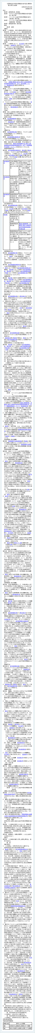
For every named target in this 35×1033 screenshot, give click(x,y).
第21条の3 (23, 296)
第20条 (10, 724)
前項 (6, 268)
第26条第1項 (18, 463)
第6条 (13, 436)
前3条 (9, 603)
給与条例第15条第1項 (14, 150)
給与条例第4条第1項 (22, 849)
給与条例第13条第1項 (13, 137)
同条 (10, 256)
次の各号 (21, 43)
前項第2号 (20, 761)
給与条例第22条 (14, 333)
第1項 (24, 326)
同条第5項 (11, 122)
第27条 (10, 601)
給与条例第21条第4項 (22, 621)
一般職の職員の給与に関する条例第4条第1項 (18, 83)
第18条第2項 (21, 742)
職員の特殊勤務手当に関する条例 (18, 145)
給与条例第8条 (11, 118)
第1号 (30, 474)
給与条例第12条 (12, 132)
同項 (28, 481)
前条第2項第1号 (23, 774)
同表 (21, 155)
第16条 (5, 214)
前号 (8, 494)
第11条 (9, 271)
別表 (10, 98)
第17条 (10, 278)
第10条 (11, 269)
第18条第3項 (22, 749)
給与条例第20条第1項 (14, 264)
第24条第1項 (16, 886)
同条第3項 (26, 669)
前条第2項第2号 (13, 784)
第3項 (15, 338)
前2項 (6, 496)
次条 (6, 349)
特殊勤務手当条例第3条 (15, 441)
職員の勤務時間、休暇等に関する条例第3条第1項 (18, 404)
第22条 (17, 724)
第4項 (29, 150)
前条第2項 (8, 338)
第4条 (7, 436)
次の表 (25, 153)
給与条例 (11, 155)
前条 (14, 92)
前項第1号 (20, 757)
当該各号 (13, 45)
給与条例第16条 (12, 205)
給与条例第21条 (12, 296)
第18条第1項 (11, 737)
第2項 (23, 150)
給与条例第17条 (12, 253)
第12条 (7, 283)
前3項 (6, 426)
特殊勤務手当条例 (26, 444)
